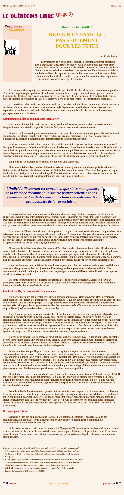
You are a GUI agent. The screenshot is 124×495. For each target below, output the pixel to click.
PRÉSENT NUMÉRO (58, 483)
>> (12, 456)
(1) (82, 176)
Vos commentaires (16, 29)
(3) (43, 303)
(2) (58, 243)
